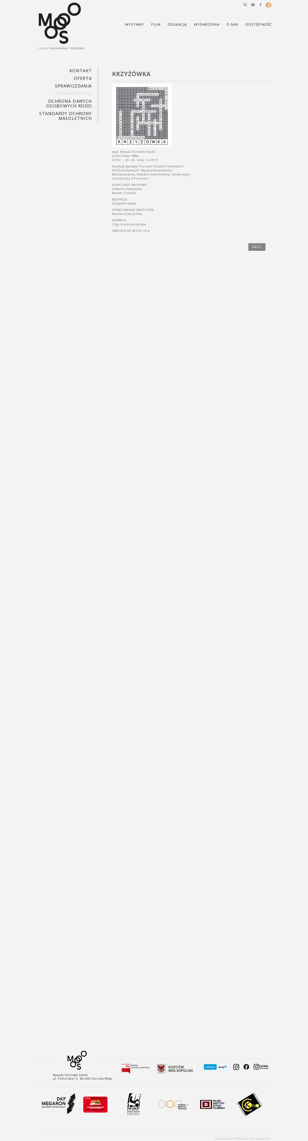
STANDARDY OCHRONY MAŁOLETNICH (65, 116)
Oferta (83, 78)
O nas (44, 48)
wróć (257, 247)
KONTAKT (80, 70)
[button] (245, 5)
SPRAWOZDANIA (73, 86)
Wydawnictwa (59, 48)
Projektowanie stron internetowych (252, 1138)
